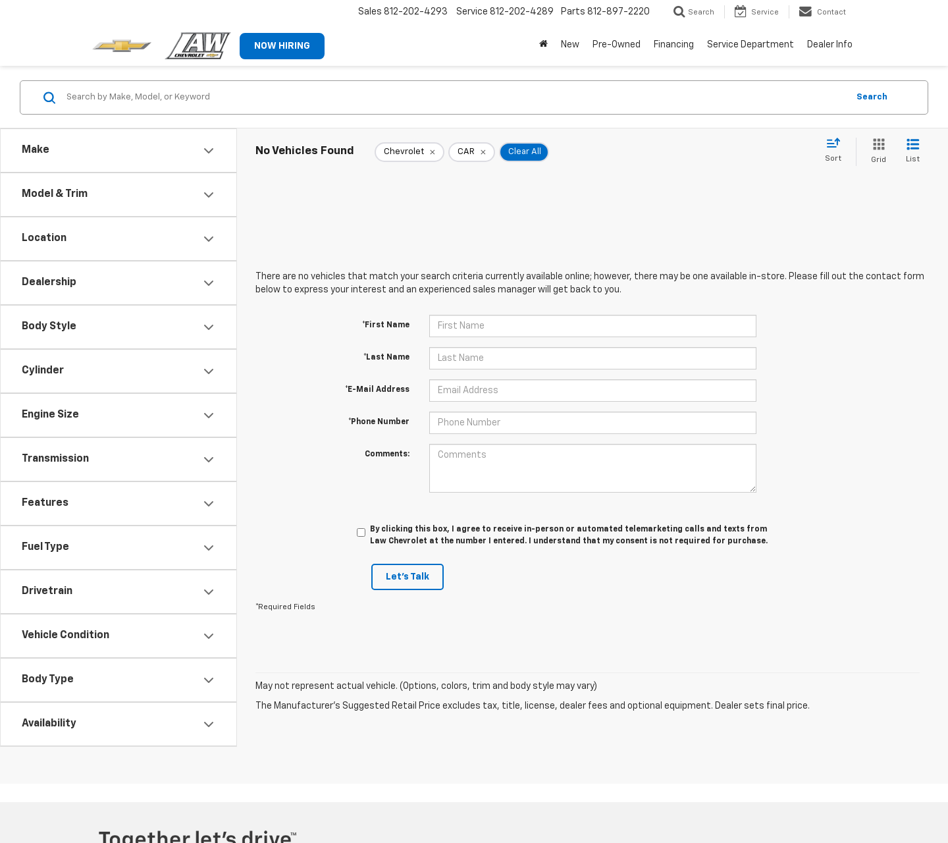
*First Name (385, 325)
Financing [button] (674, 44)
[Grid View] (876, 152)
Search (871, 97)
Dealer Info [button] (830, 44)
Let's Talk (407, 577)
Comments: (387, 454)
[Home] (543, 45)
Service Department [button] (750, 44)
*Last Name (386, 358)
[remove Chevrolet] (409, 152)
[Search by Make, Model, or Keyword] (455, 97)
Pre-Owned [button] (616, 44)
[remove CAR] (471, 152)
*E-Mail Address (377, 390)
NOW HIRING (282, 46)
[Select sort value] (837, 151)
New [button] (570, 44)
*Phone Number (378, 422)
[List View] (913, 152)
